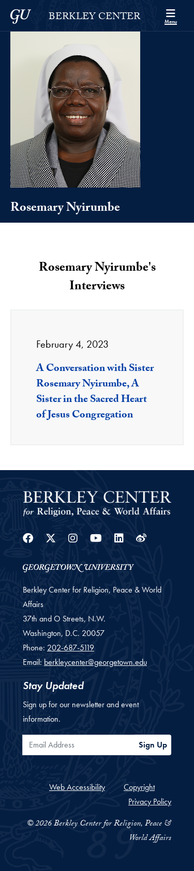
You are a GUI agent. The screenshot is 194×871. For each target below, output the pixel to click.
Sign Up (153, 744)
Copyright (139, 787)
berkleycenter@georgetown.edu (95, 662)
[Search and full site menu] (171, 15)
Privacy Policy (149, 801)
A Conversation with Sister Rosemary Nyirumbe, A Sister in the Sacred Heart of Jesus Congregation (95, 393)
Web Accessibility (77, 787)
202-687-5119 (70, 647)
